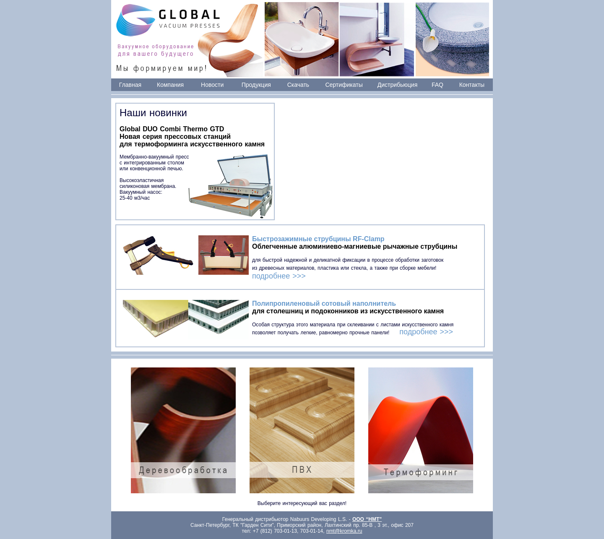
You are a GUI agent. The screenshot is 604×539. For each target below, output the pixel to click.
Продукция (256, 84)
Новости (212, 84)
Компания (170, 84)
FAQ (437, 84)
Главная (130, 84)
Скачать (298, 84)
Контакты (471, 84)
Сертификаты (343, 84)
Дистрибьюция (398, 84)
